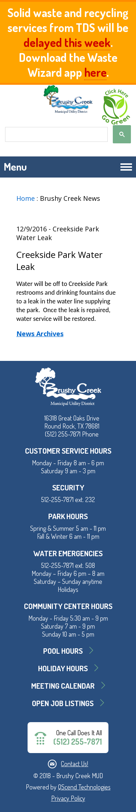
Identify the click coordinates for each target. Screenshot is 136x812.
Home (25, 198)
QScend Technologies (84, 787)
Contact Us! (74, 764)
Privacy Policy (68, 798)
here (95, 72)
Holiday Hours (63, 668)
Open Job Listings (63, 703)
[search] (56, 134)
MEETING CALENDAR (63, 685)
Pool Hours (63, 651)
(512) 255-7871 (77, 742)
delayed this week (67, 42)
